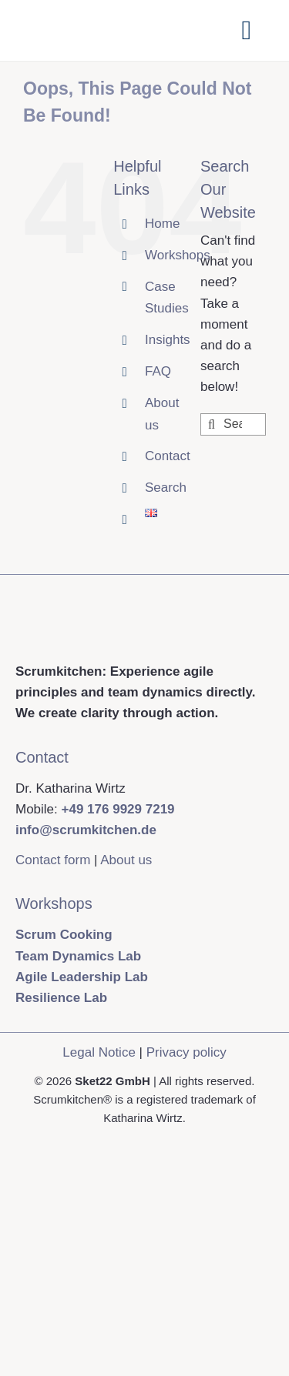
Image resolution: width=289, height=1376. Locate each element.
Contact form (52, 860)
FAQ (158, 371)
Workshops (177, 255)
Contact (167, 456)
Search (166, 487)
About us (126, 860)
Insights (167, 339)
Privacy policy (186, 1052)
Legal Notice (99, 1052)
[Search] (211, 424)
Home (162, 223)
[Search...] (233, 424)
